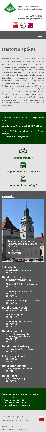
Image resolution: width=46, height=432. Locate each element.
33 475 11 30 (37, 16)
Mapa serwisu (24, 421)
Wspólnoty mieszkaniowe (23, 171)
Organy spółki (23, 157)
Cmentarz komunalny (23, 185)
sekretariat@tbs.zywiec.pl (31, 18)
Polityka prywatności (9, 421)
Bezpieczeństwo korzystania (12, 417)
